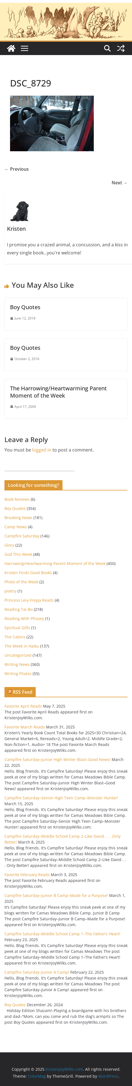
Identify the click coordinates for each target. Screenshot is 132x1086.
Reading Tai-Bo (18, 609)
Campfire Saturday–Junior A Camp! (36, 972)
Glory (9, 545)
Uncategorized (18, 655)
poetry (10, 591)
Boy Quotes (25, 307)
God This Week (18, 554)
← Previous (16, 169)
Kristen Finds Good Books (28, 572)
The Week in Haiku (21, 646)
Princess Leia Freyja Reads (29, 600)
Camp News (15, 526)
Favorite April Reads (23, 706)
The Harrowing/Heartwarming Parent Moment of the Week (58, 392)
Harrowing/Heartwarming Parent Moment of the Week (54, 563)
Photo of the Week (21, 581)
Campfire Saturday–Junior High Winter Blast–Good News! (57, 759)
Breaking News (18, 517)
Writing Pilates (18, 673)
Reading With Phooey (24, 618)
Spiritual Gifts (17, 627)
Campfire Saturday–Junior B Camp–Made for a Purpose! (56, 895)
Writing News (17, 664)
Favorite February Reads (27, 874)
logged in (41, 450)
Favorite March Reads (24, 727)
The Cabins (14, 636)
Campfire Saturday (21, 536)
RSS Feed (22, 692)
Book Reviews (17, 499)
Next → (120, 183)
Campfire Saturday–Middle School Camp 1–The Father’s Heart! (62, 933)
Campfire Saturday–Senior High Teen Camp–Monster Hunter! (61, 797)
